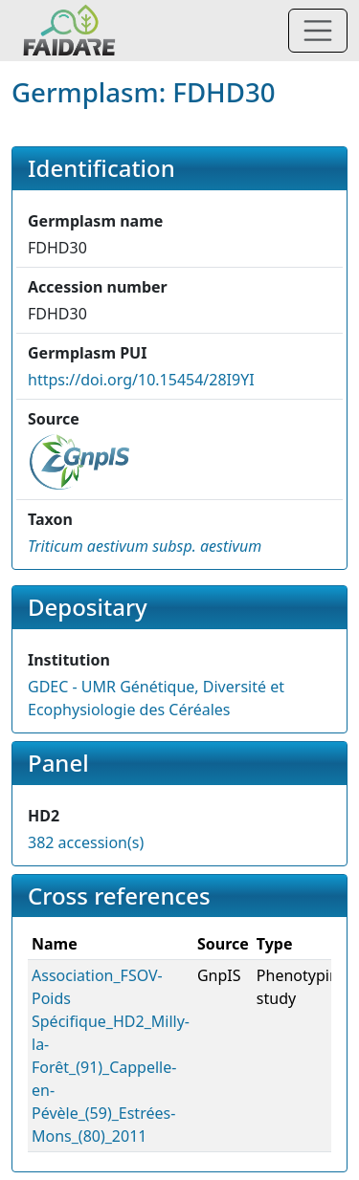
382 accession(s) (86, 842)
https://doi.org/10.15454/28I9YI (141, 379)
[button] (144, 546)
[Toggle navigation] (318, 31)
